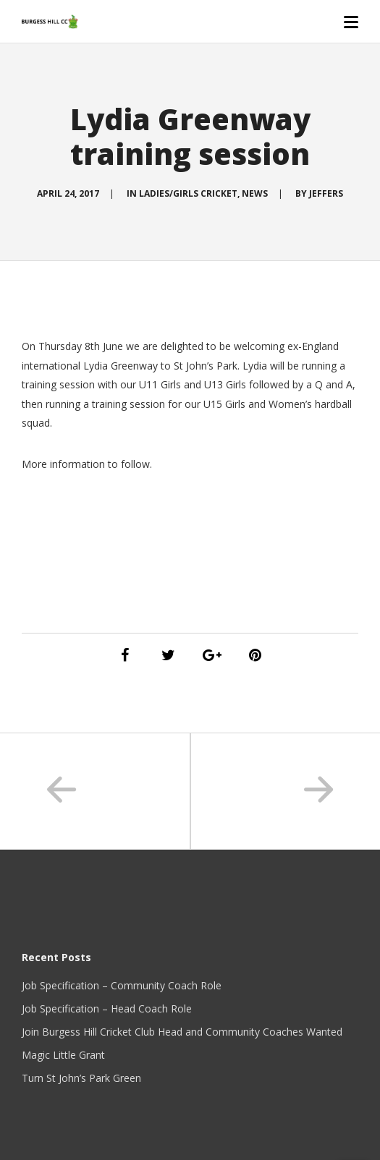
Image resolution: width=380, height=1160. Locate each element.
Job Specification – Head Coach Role (107, 1008)
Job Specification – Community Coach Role (121, 985)
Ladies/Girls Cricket (188, 193)
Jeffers (326, 193)
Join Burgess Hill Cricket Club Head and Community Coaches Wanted (182, 1032)
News (255, 193)
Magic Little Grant (63, 1055)
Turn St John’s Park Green (81, 1078)
